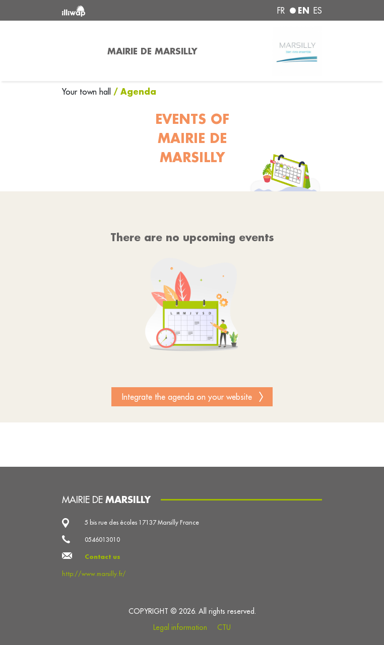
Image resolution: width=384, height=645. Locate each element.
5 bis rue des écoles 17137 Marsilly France (142, 522)
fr (281, 11)
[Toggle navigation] (78, 51)
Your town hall (87, 92)
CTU (224, 627)
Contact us (102, 556)
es (317, 11)
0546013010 (102, 539)
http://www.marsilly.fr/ (94, 574)
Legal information (180, 627)
